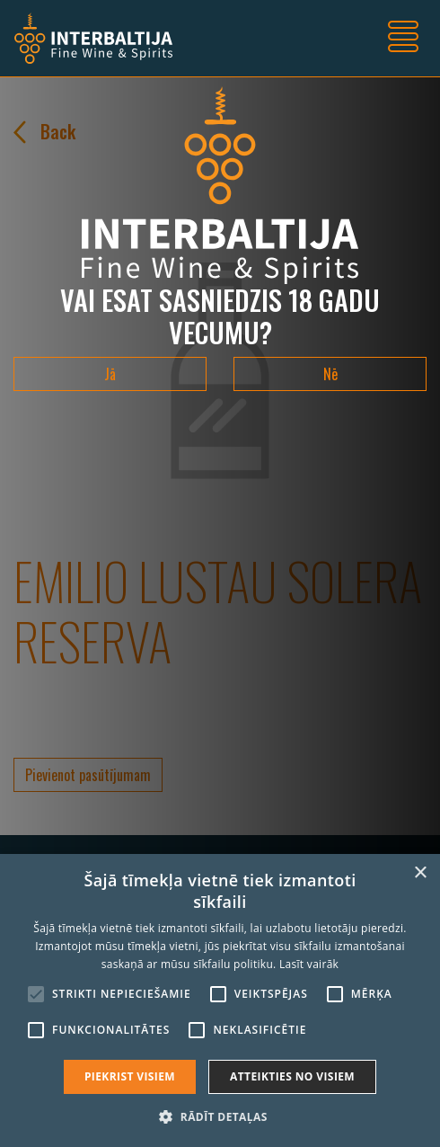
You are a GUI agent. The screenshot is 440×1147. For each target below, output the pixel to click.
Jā (110, 374)
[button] (219, 1116)
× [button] (420, 873)
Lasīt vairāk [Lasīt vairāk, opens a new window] (309, 964)
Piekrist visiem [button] (129, 1076)
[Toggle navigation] (403, 39)
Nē (330, 374)
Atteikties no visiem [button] (292, 1076)
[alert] (220, 1000)
